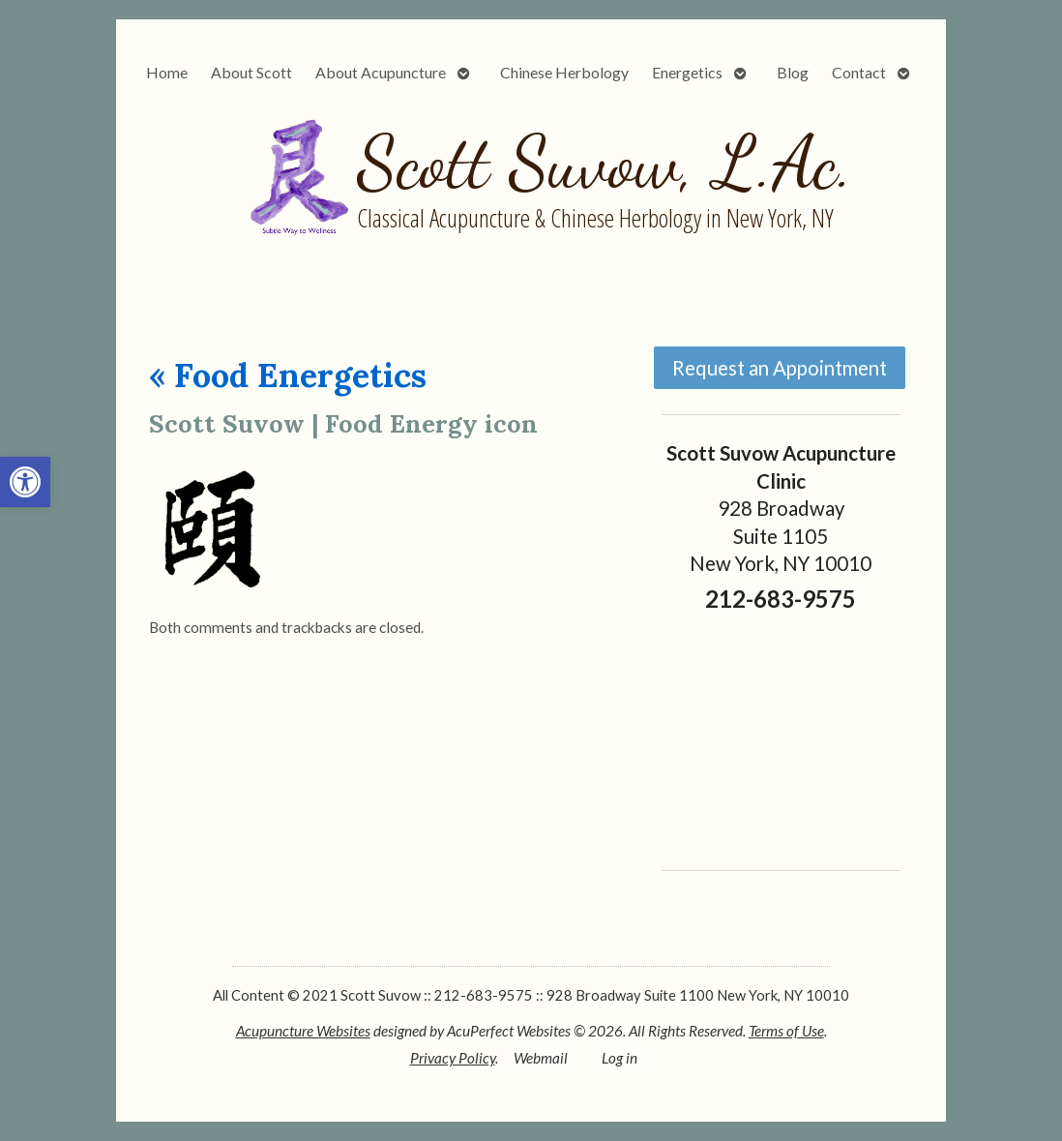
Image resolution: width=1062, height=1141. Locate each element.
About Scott (251, 72)
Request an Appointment (779, 367)
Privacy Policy (452, 1057)
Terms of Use (786, 1030)
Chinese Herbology (564, 72)
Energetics (687, 72)
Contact (859, 72)
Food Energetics (288, 375)
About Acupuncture (380, 72)
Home (167, 72)
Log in (619, 1057)
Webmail (541, 1057)
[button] (25, 482)
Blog (793, 72)
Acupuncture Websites (303, 1030)
